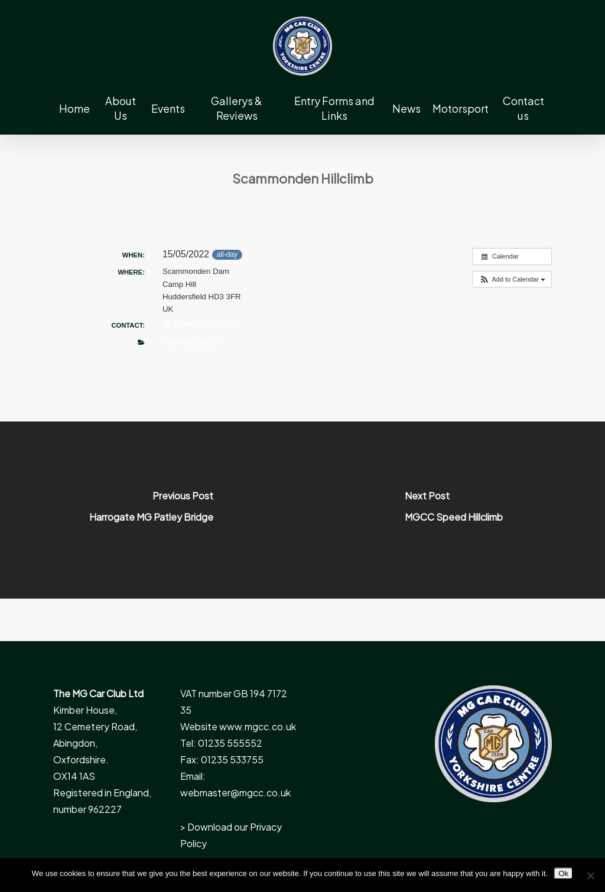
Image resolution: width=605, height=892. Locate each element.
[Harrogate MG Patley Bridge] (151, 510)
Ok (563, 873)
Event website (197, 324)
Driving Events (191, 341)
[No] (590, 875)
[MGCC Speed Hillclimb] (453, 510)
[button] (512, 279)
